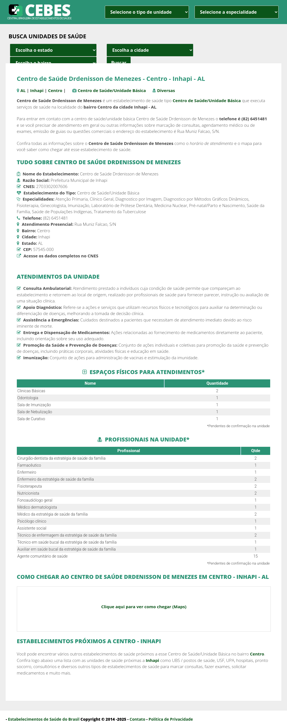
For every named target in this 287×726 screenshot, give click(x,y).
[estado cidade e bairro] (53, 50)
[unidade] (147, 12)
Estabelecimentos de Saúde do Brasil (44, 719)
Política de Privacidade (171, 719)
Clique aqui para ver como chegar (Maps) (143, 606)
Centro (55, 90)
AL (23, 90)
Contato (137, 719)
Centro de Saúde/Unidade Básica (112, 90)
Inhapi (37, 90)
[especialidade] (237, 12)
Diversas (166, 90)
